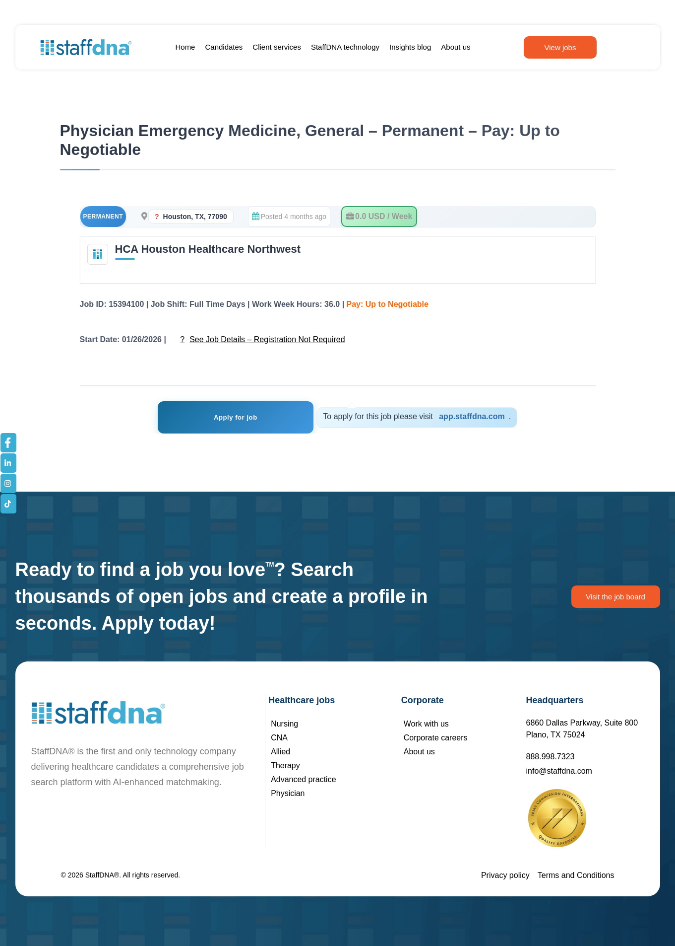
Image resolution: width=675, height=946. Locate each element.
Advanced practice (303, 779)
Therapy (285, 765)
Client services (276, 47)
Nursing (284, 724)
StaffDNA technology (345, 47)
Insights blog (410, 47)
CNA (279, 737)
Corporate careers (436, 737)
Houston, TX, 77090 (195, 216)
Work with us (426, 724)
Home (185, 47)
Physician (288, 793)
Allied (280, 751)
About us (455, 47)
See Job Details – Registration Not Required (267, 339)
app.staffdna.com (468, 416)
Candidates (224, 47)
